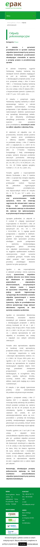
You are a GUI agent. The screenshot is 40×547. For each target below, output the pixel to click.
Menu (21, 16)
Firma (16, 499)
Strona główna (11, 22)
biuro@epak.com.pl (28, 504)
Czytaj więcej (32, 544)
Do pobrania (10, 501)
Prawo (18, 22)
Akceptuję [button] (23, 544)
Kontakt (13, 504)
